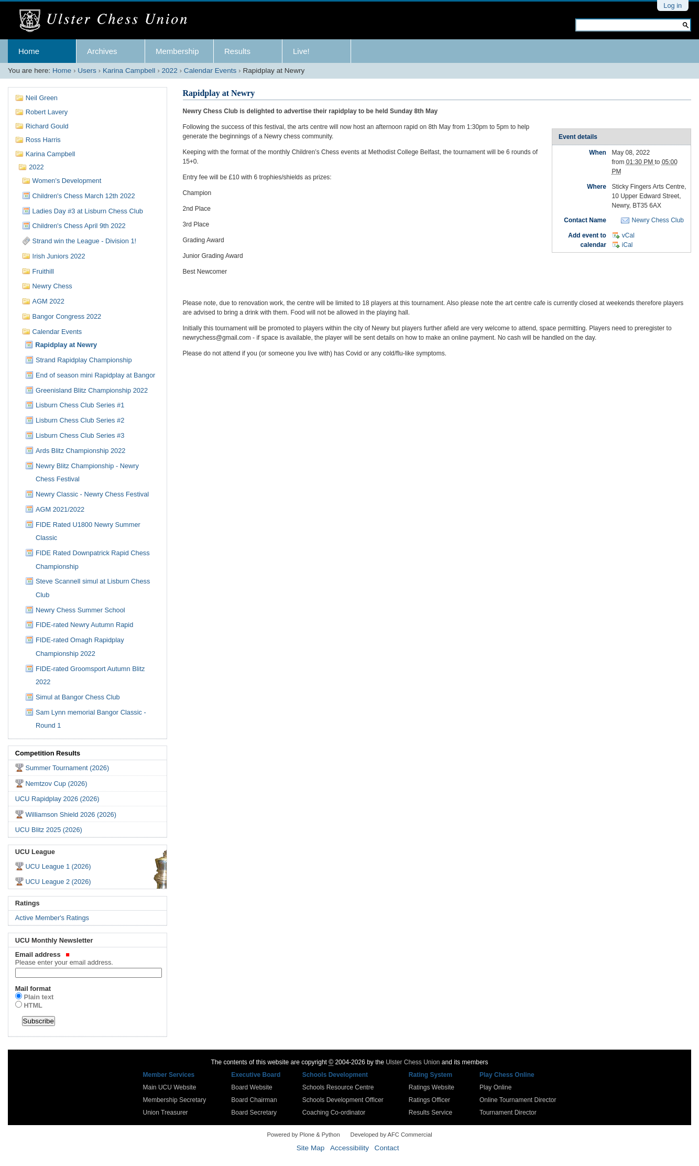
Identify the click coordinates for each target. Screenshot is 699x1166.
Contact (387, 1148)
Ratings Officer (429, 1100)
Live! (301, 51)
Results (237, 51)
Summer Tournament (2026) (67, 768)
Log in (672, 5)
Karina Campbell (129, 70)
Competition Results (47, 753)
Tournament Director (508, 1112)
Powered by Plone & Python (303, 1134)
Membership (177, 51)
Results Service (430, 1112)
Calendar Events (210, 70)
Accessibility (349, 1148)
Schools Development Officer (343, 1100)
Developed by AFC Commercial (391, 1134)
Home (28, 51)
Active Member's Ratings (52, 918)
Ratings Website (431, 1087)
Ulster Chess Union (413, 1062)
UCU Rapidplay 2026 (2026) (57, 799)
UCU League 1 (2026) (58, 866)
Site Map (311, 1148)
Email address (87, 958)
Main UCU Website (169, 1087)
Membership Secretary (174, 1100)
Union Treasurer (165, 1112)
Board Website (251, 1087)
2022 (169, 70)
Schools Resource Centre (338, 1087)
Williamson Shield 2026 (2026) (70, 814)
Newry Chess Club (657, 220)
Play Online (495, 1087)
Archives (102, 51)
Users (87, 70)
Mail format (33, 988)
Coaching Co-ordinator (334, 1112)
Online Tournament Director (517, 1100)
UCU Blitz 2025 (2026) (48, 830)
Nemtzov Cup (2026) (56, 783)
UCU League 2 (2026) (58, 882)
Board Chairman (254, 1100)
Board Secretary (254, 1112)
